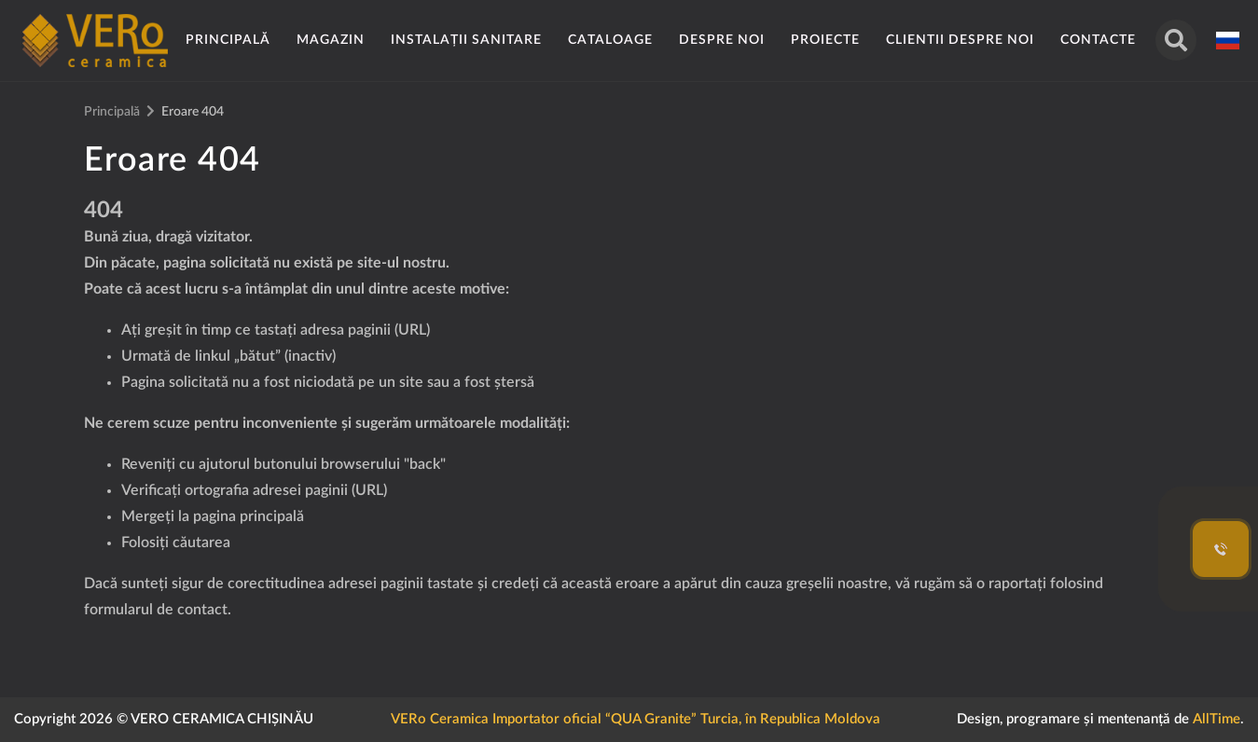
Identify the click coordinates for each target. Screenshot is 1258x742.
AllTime (1216, 719)
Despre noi (722, 40)
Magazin (331, 40)
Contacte (1098, 40)
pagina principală (248, 516)
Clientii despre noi (960, 40)
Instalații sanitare (466, 40)
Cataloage (610, 40)
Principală (228, 40)
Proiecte (825, 40)
